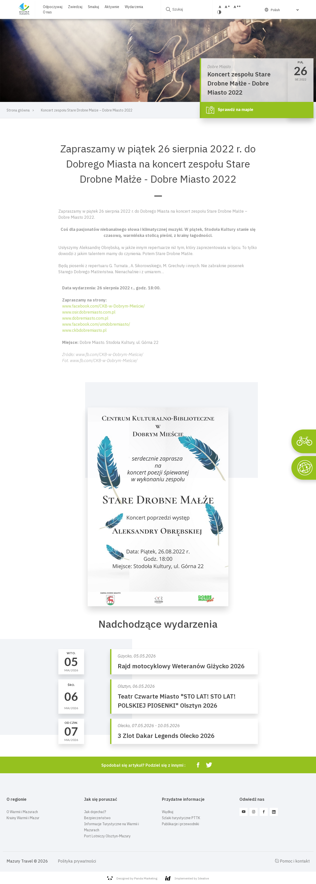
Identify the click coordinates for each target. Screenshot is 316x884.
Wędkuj (167, 812)
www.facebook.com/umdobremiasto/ (96, 324)
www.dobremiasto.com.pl (85, 318)
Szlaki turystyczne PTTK (181, 818)
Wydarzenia (133, 7)
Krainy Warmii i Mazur (23, 818)
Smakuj (92, 7)
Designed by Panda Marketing (132, 878)
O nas (46, 12)
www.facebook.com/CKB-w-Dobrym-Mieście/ (103, 306)
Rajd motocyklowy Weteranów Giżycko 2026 (181, 666)
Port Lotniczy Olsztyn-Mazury (107, 836)
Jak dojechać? (95, 812)
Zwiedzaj (74, 7)
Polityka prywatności (77, 861)
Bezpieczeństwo (97, 818)
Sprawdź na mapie (229, 110)
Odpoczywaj (51, 7)
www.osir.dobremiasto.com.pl (88, 312)
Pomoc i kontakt (292, 861)
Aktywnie (111, 7)
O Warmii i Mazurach (22, 812)
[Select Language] (283, 9)
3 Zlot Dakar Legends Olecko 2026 (166, 736)
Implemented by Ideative (187, 878)
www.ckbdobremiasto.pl (84, 330)
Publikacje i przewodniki (180, 824)
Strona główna (18, 110)
